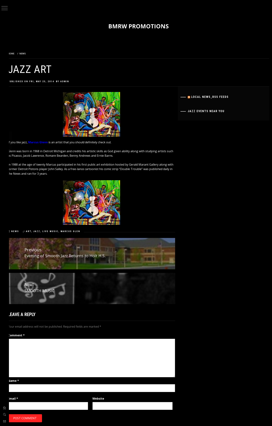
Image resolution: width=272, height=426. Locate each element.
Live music (54, 231)
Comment (20, 335)
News (19, 231)
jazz (40, 231)
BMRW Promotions (140, 26)
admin (68, 81)
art (32, 231)
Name (17, 380)
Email (17, 398)
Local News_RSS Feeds (211, 97)
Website (101, 398)
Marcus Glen (74, 231)
